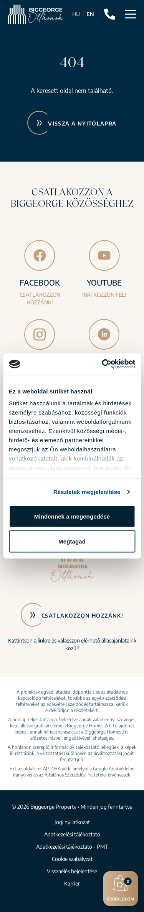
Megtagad (72, 541)
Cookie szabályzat (72, 859)
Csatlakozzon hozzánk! (82, 615)
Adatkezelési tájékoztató (72, 834)
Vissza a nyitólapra (82, 123)
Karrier (72, 883)
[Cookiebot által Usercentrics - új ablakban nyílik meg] (102, 364)
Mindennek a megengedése (72, 516)
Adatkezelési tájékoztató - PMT (72, 846)
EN (90, 14)
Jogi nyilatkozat (72, 822)
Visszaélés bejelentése (72, 871)
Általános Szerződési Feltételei (76, 775)
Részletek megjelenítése (87, 492)
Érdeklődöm (120, 887)
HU (76, 14)
